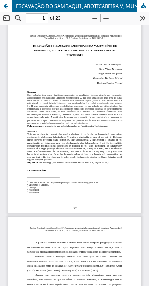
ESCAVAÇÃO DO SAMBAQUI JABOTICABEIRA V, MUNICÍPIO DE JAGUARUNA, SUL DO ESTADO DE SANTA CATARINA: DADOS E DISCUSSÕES (82, 6)
